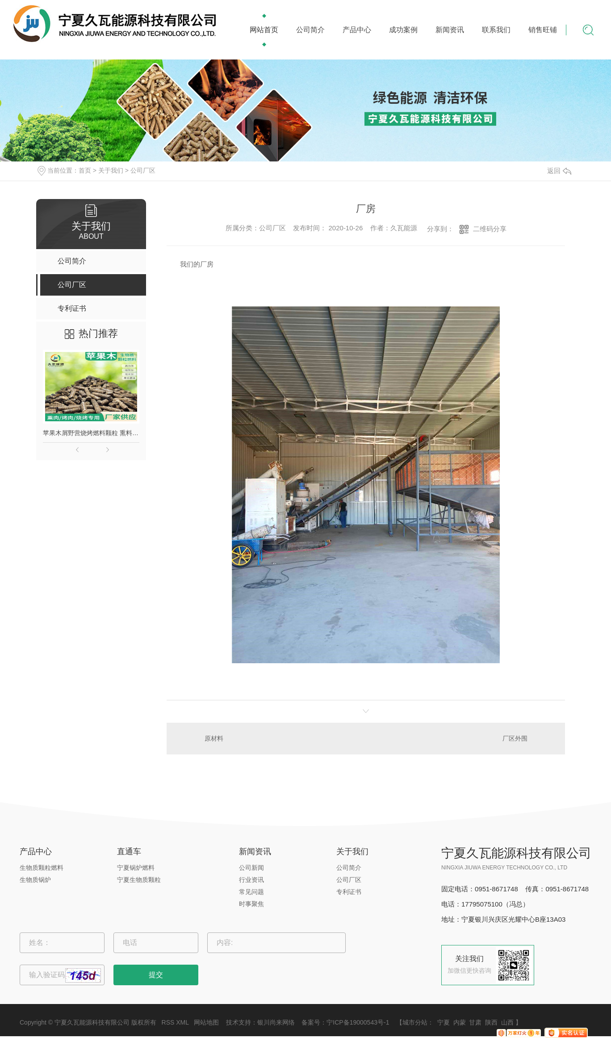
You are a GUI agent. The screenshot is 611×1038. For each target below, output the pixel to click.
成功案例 (403, 30)
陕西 (491, 1022)
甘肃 (475, 1022)
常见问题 (251, 891)
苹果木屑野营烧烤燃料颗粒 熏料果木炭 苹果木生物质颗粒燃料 (91, 432)
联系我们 (496, 30)
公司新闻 (251, 867)
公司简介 (310, 30)
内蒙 (459, 1022)
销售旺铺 (542, 30)
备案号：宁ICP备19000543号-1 (345, 1022)
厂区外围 (514, 738)
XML (182, 1022)
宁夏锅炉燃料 (136, 867)
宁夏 (443, 1022)
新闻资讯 (449, 30)
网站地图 (206, 1022)
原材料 (214, 738)
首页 (85, 170)
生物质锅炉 (35, 879)
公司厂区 (142, 170)
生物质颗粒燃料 (41, 867)
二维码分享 (489, 229)
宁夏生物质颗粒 (139, 879)
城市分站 (414, 1022)
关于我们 (110, 170)
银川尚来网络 (276, 1022)
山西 (507, 1022)
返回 (559, 170)
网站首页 (264, 30)
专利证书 (348, 891)
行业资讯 (251, 879)
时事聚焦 (251, 903)
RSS (168, 1022)
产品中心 (357, 30)
